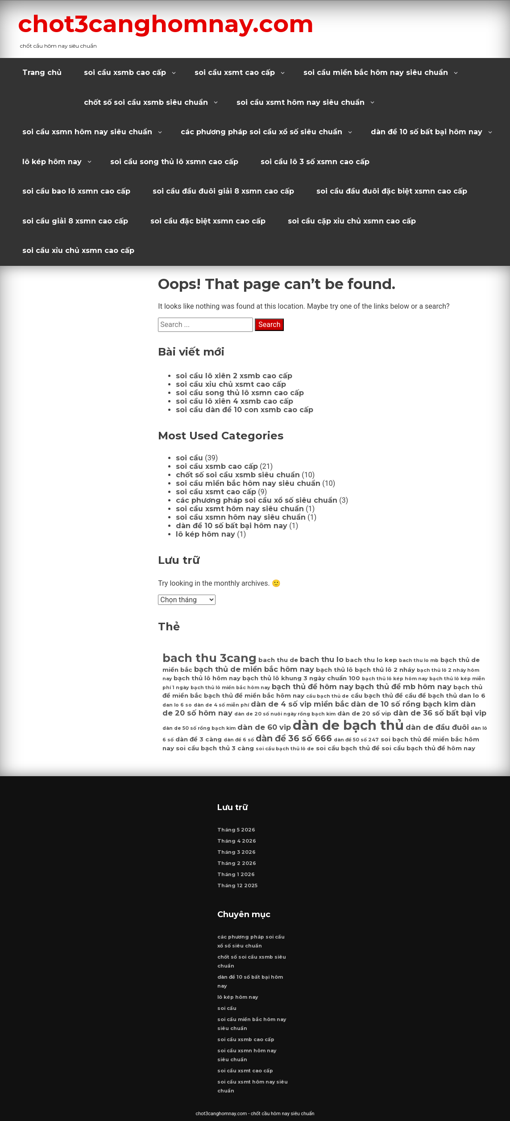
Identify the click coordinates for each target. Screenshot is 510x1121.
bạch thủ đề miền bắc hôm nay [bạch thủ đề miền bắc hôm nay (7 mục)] (254, 695)
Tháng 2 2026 (236, 863)
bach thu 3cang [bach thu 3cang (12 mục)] (209, 658)
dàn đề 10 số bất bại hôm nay (426, 132)
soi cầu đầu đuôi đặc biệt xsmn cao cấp (391, 191)
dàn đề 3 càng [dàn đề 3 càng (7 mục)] (198, 739)
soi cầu (189, 458)
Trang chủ (42, 72)
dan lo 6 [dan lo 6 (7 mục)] (472, 695)
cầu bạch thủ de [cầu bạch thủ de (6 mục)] (327, 696)
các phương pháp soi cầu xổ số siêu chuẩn (261, 132)
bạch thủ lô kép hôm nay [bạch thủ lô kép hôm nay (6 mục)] (394, 679)
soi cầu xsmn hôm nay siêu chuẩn (87, 132)
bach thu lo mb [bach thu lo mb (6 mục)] (419, 660)
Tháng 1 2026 (236, 874)
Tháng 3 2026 (236, 852)
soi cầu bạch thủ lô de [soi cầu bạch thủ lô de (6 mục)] (285, 749)
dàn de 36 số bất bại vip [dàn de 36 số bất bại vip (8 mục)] (439, 712)
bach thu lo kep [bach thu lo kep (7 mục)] (371, 659)
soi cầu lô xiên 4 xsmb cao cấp (234, 401)
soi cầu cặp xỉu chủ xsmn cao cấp (352, 221)
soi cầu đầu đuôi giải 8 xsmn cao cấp (223, 191)
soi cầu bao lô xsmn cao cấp (76, 191)
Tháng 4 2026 (236, 841)
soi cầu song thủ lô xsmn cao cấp (174, 161)
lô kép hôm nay (52, 161)
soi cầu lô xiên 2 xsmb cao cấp (234, 376)
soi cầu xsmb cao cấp (125, 72)
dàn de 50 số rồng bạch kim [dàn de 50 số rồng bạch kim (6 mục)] (199, 728)
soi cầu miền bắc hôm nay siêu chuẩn (375, 72)
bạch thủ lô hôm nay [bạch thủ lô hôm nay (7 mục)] (207, 678)
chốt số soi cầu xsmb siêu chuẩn (146, 102)
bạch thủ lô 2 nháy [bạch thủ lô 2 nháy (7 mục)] (385, 669)
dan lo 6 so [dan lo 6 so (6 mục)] (177, 705)
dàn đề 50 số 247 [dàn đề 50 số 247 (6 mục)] (356, 740)
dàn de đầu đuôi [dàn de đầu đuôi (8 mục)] (437, 727)
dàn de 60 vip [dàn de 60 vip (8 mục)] (264, 727)
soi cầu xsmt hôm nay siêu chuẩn (300, 102)
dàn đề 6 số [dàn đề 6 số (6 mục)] (239, 740)
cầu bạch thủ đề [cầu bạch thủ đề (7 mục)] (377, 695)
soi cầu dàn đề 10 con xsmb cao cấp (244, 409)
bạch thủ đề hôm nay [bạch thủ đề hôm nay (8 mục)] (312, 686)
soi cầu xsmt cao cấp (235, 72)
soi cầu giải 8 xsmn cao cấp (75, 221)
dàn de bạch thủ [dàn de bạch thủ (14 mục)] (348, 725)
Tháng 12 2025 (237, 886)
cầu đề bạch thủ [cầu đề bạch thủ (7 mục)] (431, 695)
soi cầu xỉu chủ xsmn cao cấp (78, 250)
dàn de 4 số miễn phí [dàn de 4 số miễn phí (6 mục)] (221, 705)
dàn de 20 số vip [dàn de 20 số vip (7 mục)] (364, 713)
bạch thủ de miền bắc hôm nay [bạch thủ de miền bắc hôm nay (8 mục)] (254, 669)
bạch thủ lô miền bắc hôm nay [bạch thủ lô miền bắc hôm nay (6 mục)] (230, 688)
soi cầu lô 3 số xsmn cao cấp (315, 161)
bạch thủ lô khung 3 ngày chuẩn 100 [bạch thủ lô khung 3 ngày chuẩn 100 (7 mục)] (301, 678)
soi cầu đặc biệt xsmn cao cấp (207, 221)
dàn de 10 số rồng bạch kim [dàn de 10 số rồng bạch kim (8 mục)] (405, 703)
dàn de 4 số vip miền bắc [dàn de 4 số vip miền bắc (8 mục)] (300, 703)
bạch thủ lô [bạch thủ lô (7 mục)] (334, 669)
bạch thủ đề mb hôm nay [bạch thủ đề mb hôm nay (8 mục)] (403, 686)
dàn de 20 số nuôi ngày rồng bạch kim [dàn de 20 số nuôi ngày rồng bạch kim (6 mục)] (285, 714)
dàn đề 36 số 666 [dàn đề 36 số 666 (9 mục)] (294, 738)
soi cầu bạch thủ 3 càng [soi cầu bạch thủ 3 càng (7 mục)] (215, 748)
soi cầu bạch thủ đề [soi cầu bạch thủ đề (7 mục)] (348, 748)
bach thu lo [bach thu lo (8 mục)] (322, 659)
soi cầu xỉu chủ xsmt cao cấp (231, 384)
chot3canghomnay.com (166, 23)
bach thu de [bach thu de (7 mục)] (278, 659)
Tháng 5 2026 (236, 830)
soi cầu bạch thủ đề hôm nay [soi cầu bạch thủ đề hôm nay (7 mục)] (428, 748)
